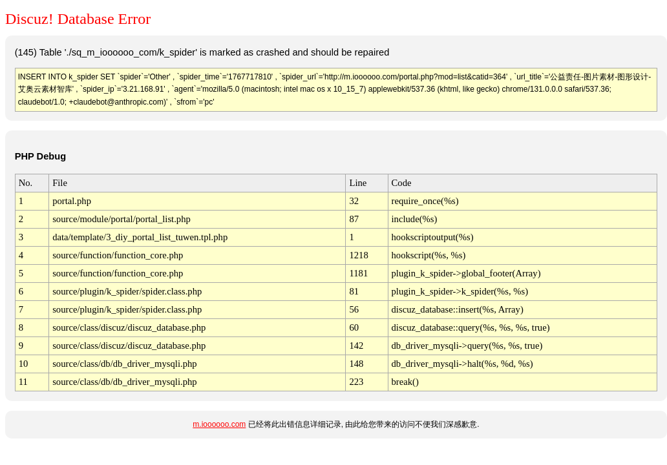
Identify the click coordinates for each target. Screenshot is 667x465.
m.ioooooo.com (219, 424)
